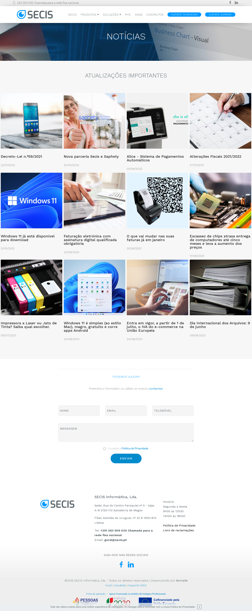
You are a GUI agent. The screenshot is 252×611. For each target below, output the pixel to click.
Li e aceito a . (126, 448)
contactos (156, 388)
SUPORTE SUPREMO (220, 14)
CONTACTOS (155, 14)
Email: (110, 540)
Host (108, 585)
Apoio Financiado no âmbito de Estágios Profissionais (126, 593)
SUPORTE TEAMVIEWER (184, 14)
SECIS (72, 14)
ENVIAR (126, 458)
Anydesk (120, 585)
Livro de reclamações (178, 530)
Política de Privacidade (135, 448)
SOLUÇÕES (111, 14)
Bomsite (182, 580)
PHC (128, 14)
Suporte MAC (137, 585)
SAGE (138, 14)
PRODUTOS (88, 14)
